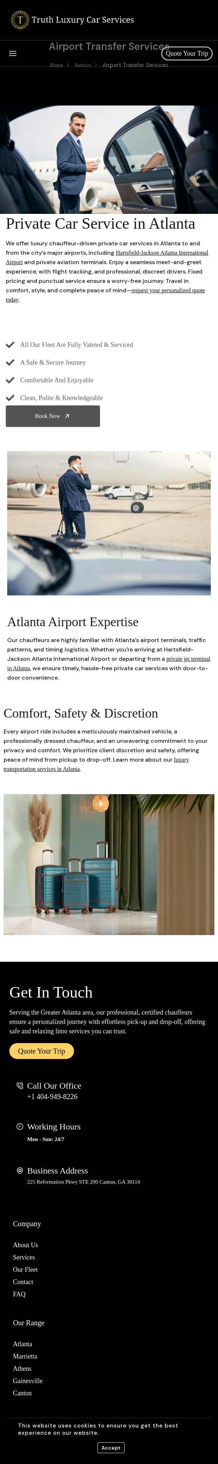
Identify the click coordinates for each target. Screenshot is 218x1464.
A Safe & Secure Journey (53, 395)
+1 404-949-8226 (52, 1097)
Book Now (53, 425)
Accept (111, 1447)
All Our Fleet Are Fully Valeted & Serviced (76, 377)
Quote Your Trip (187, 53)
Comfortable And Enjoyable (56, 412)
